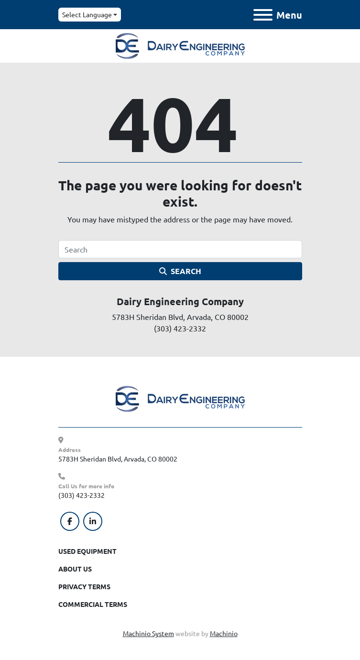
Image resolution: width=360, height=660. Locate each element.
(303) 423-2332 (81, 495)
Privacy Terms (84, 586)
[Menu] (263, 15)
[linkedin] (92, 521)
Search (180, 271)
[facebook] (69, 521)
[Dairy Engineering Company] (180, 398)
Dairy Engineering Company (180, 301)
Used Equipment (87, 551)
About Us (75, 568)
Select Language (87, 14)
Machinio (224, 633)
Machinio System (148, 633)
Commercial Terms (92, 604)
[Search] (180, 249)
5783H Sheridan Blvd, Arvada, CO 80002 (117, 458)
